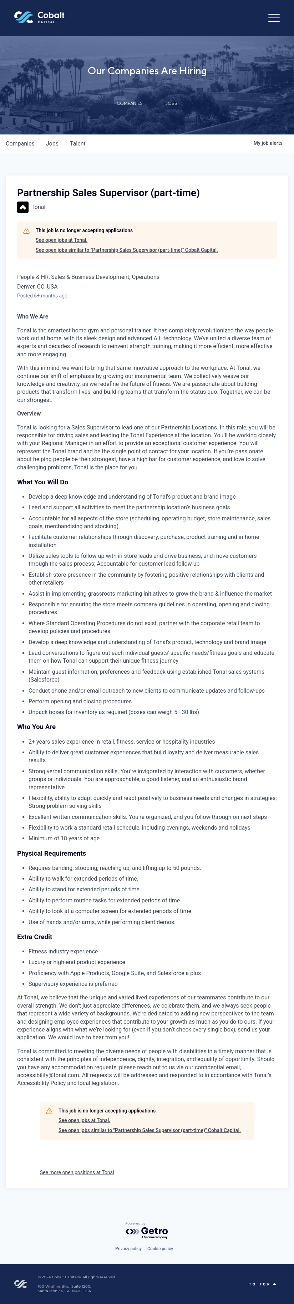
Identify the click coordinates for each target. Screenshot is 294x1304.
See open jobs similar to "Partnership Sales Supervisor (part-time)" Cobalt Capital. (127, 250)
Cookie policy (160, 1248)
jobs (52, 143)
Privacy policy (128, 1248)
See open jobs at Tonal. (61, 240)
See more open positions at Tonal (77, 1172)
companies (20, 143)
